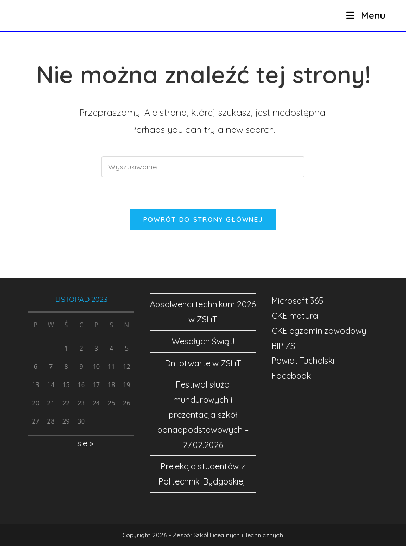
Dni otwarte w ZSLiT (203, 363)
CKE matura (295, 316)
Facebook (291, 375)
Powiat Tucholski (303, 360)
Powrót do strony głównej (203, 219)
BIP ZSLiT (289, 346)
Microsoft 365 (297, 300)
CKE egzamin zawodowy (319, 331)
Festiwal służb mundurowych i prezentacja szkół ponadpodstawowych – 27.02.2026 (203, 414)
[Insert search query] (203, 166)
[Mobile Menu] (366, 15)
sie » (85, 443)
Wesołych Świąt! (203, 341)
